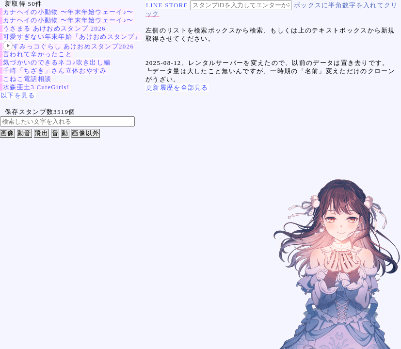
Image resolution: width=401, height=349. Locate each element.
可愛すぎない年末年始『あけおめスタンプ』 (72, 36)
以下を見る (17, 95)
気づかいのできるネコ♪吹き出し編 (57, 62)
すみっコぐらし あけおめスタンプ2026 (68, 46)
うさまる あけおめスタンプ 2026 (54, 28)
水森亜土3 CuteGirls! (36, 87)
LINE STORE (167, 5)
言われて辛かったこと (37, 54)
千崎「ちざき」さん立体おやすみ (55, 70)
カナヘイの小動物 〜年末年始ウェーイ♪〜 (68, 12)
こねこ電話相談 (27, 78)
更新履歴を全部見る (177, 87)
